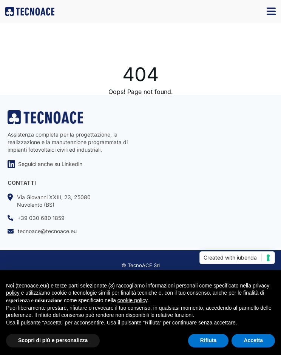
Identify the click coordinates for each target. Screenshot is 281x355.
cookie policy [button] (132, 300)
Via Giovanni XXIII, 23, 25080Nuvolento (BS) (49, 201)
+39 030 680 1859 (36, 218)
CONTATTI (22, 183)
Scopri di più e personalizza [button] (53, 340)
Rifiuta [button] (208, 340)
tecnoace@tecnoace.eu (42, 231)
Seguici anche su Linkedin (45, 164)
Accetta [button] (253, 340)
